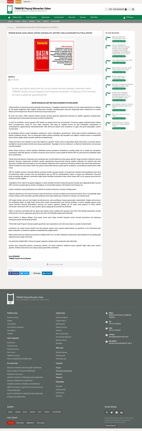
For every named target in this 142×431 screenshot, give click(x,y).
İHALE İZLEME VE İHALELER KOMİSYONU (21, 373)
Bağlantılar (27, 1)
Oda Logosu (41, 425)
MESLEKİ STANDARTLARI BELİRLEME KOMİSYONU (24, 370)
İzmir (38, 24)
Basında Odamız (61, 343)
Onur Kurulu (11, 355)
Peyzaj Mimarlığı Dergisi (64, 373)
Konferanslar (60, 395)
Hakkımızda (18, 20)
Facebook (14, 276)
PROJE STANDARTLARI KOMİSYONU (19, 361)
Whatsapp (35, 276)
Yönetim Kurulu (12, 348)
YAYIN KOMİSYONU (13, 393)
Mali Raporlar (60, 326)
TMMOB (10, 336)
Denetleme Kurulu (13, 352)
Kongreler (59, 389)
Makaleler (59, 380)
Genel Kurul (11, 345)
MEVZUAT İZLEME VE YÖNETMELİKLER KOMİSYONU (25, 380)
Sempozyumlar (61, 392)
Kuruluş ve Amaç (13, 320)
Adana (10, 24)
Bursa (25, 24)
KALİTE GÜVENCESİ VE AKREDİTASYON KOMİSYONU (25, 396)
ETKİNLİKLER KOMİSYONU (16, 399)
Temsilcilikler (55, 24)
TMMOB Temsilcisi (13, 358)
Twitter (24, 276)
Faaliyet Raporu (61, 323)
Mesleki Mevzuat (61, 355)
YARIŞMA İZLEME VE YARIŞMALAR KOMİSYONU (23, 386)
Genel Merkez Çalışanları (15, 330)
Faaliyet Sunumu (61, 330)
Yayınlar (84, 20)
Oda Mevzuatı (60, 358)
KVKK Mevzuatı (61, 361)
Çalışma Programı (62, 320)
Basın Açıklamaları (62, 336)
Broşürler (59, 377)
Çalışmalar (46, 20)
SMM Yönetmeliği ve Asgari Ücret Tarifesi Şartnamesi (25, 390)
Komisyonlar (60, 20)
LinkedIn (47, 276)
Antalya (17, 24)
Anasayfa (10, 30)
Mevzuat (73, 20)
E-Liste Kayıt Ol (111, 428)
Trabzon (45, 24)
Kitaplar (58, 370)
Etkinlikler (95, 20)
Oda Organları (32, 20)
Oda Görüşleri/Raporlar (63, 339)
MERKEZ (11, 79)
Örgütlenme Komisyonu (15, 377)
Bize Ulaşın (20, 425)
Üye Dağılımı (11, 333)
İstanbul (32, 24)
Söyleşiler (59, 398)
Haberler (59, 333)
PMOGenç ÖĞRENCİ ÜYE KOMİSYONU (20, 383)
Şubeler (9, 323)
